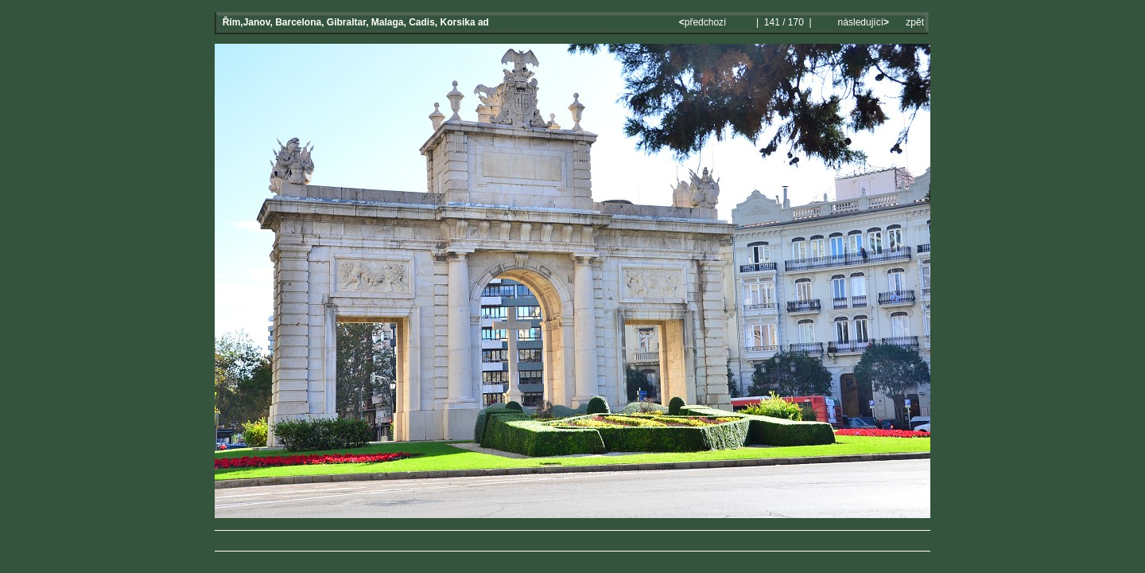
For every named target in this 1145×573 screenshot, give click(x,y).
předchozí (704, 22)
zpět (915, 22)
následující (862, 22)
